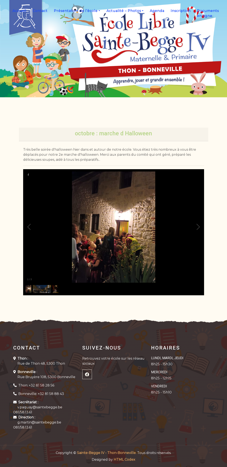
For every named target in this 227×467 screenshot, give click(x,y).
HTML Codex (124, 460)
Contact (40, 11)
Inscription (181, 11)
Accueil (19, 11)
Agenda (157, 11)
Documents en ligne (208, 13)
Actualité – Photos (123, 11)
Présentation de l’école (76, 11)
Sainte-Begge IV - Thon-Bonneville (106, 453)
